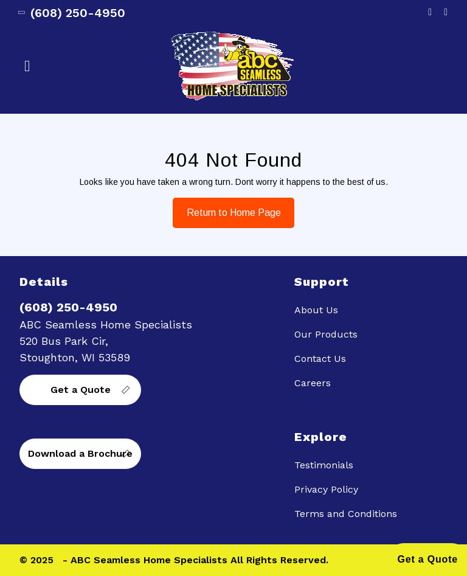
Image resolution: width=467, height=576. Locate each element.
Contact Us (320, 358)
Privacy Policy (326, 489)
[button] (94, 66)
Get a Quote (80, 389)
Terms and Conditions (345, 513)
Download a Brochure (80, 453)
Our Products (326, 334)
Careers (312, 383)
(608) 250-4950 (72, 13)
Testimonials (323, 465)
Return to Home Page (227, 208)
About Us (316, 310)
